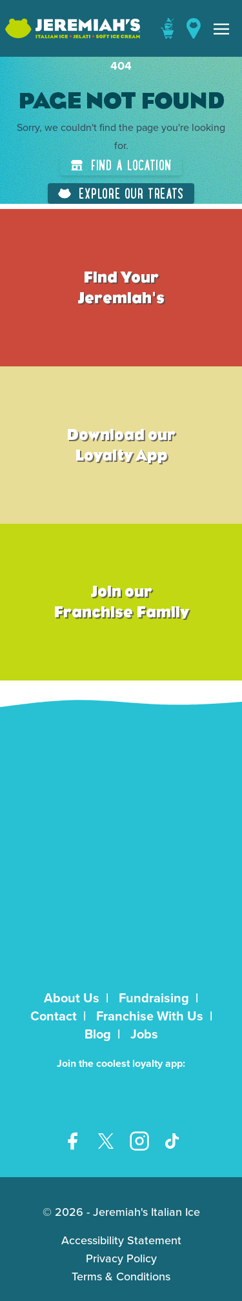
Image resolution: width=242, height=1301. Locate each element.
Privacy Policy (121, 1258)
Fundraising (154, 998)
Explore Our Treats (121, 193)
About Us (71, 998)
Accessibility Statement (121, 1240)
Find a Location (121, 165)
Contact (53, 1016)
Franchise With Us (149, 1016)
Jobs (144, 1034)
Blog (98, 1034)
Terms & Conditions (121, 1276)
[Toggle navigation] (221, 28)
